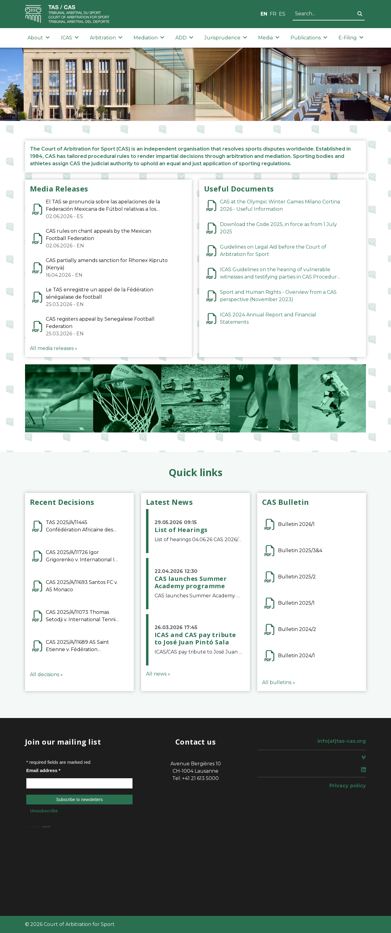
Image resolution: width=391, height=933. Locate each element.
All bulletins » (278, 682)
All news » (158, 674)
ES (282, 14)
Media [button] (269, 38)
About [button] (38, 38)
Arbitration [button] (106, 38)
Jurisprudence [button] (225, 38)
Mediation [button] (148, 38)
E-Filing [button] (351, 38)
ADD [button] (184, 38)
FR (273, 14)
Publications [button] (309, 38)
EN (264, 14)
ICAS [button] (70, 38)
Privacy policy (347, 786)
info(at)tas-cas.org (341, 741)
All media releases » (53, 348)
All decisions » (46, 674)
